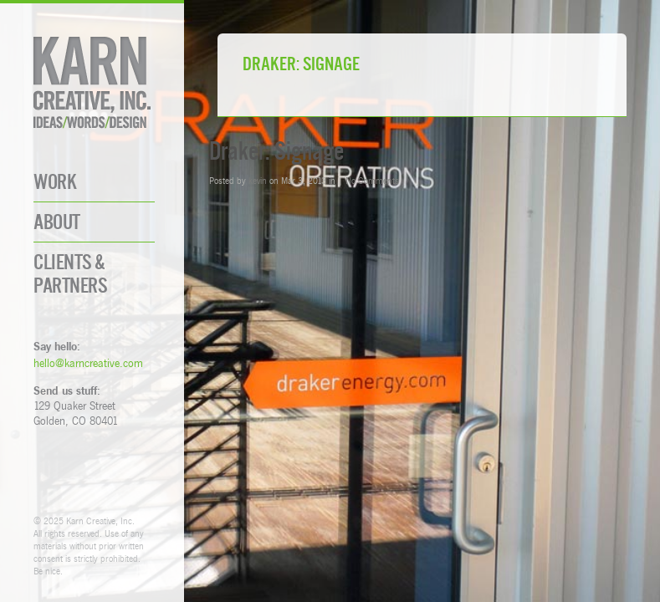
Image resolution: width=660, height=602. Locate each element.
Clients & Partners (70, 273)
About (56, 222)
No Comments (372, 180)
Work (54, 182)
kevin (257, 180)
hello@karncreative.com (88, 363)
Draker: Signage (276, 151)
